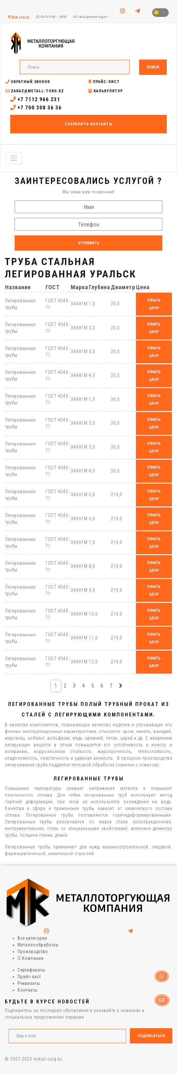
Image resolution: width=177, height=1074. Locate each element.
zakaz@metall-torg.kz (91, 16)
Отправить (88, 243)
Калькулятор (105, 91)
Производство (33, 951)
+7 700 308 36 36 (36, 107)
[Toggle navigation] (13, 158)
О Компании (31, 958)
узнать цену (153, 304)
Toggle (160, 12)
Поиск (153, 67)
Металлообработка (38, 944)
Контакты (28, 990)
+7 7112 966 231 (35, 99)
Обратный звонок (27, 82)
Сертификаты (31, 970)
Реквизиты (29, 983)
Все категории (32, 938)
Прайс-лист (104, 82)
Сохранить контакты (88, 124)
